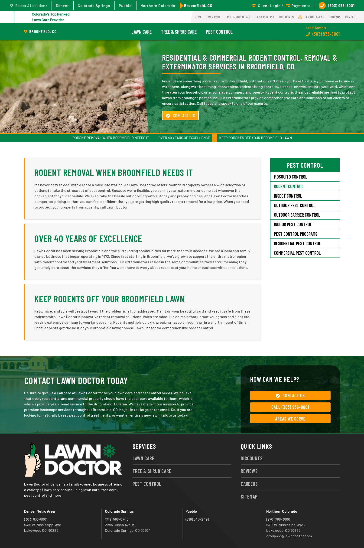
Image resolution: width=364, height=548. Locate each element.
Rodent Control (289, 186)
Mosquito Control (290, 176)
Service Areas (311, 17)
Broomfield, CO (198, 5)
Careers (249, 484)
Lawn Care (213, 17)
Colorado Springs (94, 5)
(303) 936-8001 (337, 5)
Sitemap (249, 496)
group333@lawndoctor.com (289, 536)
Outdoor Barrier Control (297, 215)
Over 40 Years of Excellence (184, 138)
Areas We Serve (290, 418)
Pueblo (125, 5)
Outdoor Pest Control (294, 205)
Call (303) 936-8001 (290, 407)
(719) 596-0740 (117, 519)
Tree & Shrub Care (238, 17)
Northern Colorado (157, 5)
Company (335, 17)
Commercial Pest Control (297, 253)
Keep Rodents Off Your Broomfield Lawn (255, 138)
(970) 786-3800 (278, 519)
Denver (62, 5)
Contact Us (180, 115)
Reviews (249, 471)
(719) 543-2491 (197, 519)
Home (198, 17)
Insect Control (288, 196)
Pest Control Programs (295, 234)
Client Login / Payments (281, 5)
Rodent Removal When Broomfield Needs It (110, 138)
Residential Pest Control (297, 243)
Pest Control (265, 17)
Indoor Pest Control (293, 224)
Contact (351, 17)
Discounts (286, 17)
